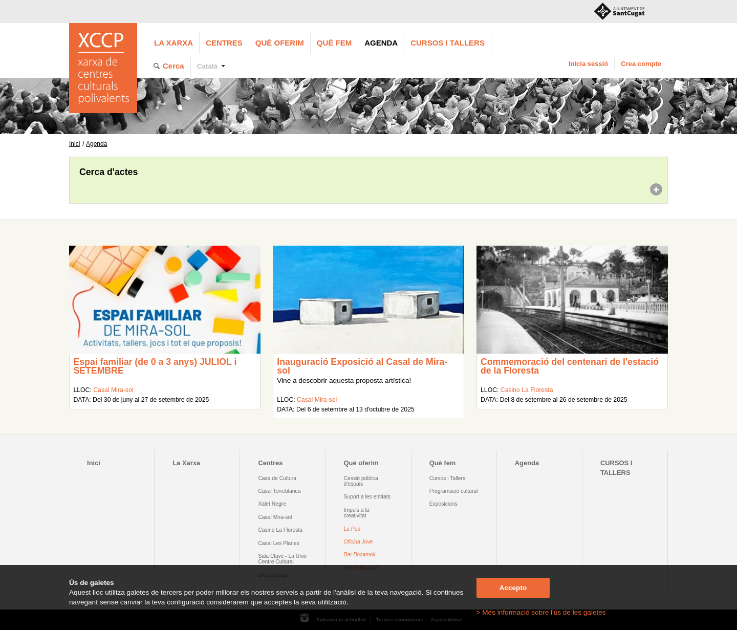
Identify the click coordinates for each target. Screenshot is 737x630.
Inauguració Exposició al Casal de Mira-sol (362, 366)
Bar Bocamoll (359, 554)
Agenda (381, 42)
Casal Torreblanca (279, 491)
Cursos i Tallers (447, 478)
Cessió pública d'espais (361, 481)
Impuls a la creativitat (357, 512)
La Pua (352, 529)
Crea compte (641, 64)
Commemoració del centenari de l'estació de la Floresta (570, 366)
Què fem (334, 42)
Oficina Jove (358, 542)
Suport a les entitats (367, 496)
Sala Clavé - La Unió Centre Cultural (282, 558)
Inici (74, 143)
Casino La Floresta (527, 390)
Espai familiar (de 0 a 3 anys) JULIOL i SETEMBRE (154, 366)
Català (207, 66)
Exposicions (443, 504)
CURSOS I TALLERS (447, 42)
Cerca (173, 65)
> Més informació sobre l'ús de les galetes (541, 612)
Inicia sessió (588, 64)
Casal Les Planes (278, 543)
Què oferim (279, 42)
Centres (224, 42)
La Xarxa (173, 42)
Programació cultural (453, 491)
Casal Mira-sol (113, 390)
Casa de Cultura (277, 478)
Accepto (513, 588)
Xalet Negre (272, 504)
